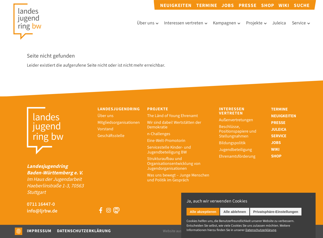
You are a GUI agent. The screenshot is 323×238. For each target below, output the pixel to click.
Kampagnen (224, 23)
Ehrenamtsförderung (237, 156)
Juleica (279, 23)
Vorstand (105, 129)
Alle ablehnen (234, 212)
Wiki (284, 5)
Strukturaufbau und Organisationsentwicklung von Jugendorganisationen (173, 163)
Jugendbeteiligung (235, 150)
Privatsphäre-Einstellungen (275, 212)
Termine (206, 5)
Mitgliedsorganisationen (119, 122)
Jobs (228, 5)
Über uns (145, 23)
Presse (247, 5)
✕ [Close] (311, 197)
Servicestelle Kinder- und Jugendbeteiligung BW (169, 149)
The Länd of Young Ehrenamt (172, 116)
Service (299, 23)
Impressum (39, 231)
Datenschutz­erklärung (260, 230)
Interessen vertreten (183, 23)
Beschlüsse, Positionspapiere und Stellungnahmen (237, 131)
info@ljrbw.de (42, 211)
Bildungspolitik (232, 143)
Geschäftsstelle (111, 136)
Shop (267, 5)
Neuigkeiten (176, 5)
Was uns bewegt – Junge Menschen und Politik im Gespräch (178, 177)
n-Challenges (158, 134)
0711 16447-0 (41, 204)
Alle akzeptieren (203, 212)
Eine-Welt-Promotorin (166, 140)
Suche (302, 5)
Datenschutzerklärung (84, 231)
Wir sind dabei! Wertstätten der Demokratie (174, 125)
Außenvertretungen (236, 120)
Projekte (254, 23)
